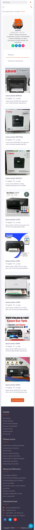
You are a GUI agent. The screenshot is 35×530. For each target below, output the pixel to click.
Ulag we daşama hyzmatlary (11, 456)
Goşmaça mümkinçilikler (10, 426)
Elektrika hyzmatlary (9, 491)
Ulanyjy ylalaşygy (8, 421)
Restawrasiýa (7, 451)
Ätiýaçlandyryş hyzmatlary (11, 464)
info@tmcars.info (9, 510)
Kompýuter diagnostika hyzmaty (12, 493)
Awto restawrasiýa (8, 496)
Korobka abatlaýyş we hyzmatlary (13, 480)
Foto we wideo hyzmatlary (11, 453)
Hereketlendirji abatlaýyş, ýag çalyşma (14, 478)
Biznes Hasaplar (15, 11)
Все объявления (17, 400)
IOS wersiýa (6, 434)
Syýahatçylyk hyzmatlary (10, 461)
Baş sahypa (5, 11)
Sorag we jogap (7, 429)
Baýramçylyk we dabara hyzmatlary (13, 458)
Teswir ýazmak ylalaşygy (10, 423)
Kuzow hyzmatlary (8, 483)
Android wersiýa (8, 431)
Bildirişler (11, 55)
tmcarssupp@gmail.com (11, 508)
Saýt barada (6, 418)
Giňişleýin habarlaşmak (15, 61)
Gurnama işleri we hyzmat (11, 448)
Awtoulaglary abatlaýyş (10, 475)
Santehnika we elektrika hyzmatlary (13, 445)
